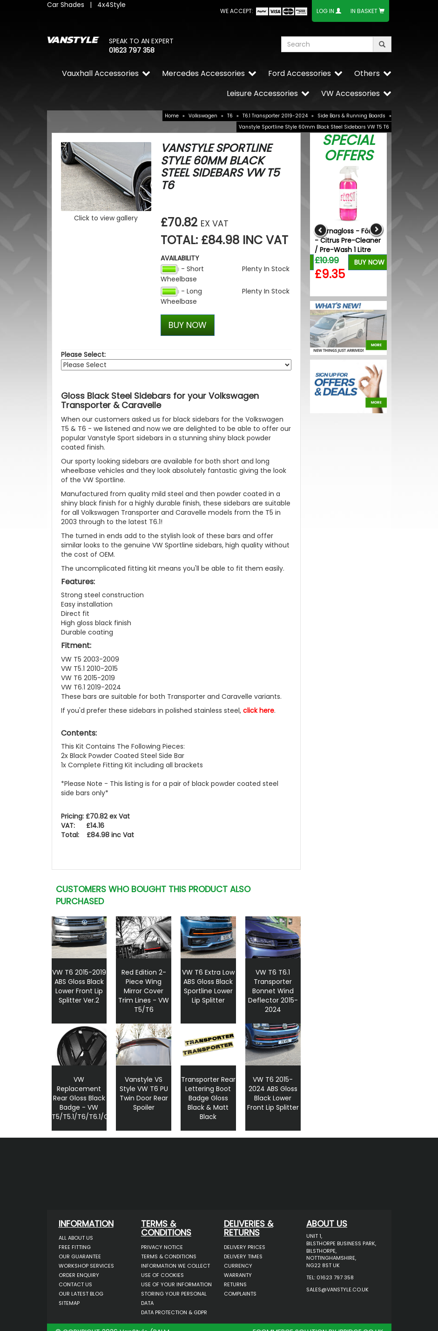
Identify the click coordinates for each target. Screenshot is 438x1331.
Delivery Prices (244, 1247)
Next (376, 230)
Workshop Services (86, 1266)
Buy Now (369, 262)
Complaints (240, 1293)
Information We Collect (175, 1266)
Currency (238, 1266)
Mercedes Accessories (203, 73)
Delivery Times (243, 1256)
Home (172, 115)
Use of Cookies (162, 1275)
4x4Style (111, 4)
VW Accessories (350, 93)
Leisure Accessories (262, 93)
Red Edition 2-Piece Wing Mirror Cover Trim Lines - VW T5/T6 (143, 991)
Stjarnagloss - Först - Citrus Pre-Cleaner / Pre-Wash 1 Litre (348, 240)
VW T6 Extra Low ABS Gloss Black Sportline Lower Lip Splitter (208, 986)
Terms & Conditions (168, 1256)
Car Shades (65, 4)
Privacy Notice (162, 1247)
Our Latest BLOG (81, 1293)
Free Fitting (75, 1247)
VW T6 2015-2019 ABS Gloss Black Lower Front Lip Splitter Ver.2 (79, 986)
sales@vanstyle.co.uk (337, 1289)
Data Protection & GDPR (174, 1312)
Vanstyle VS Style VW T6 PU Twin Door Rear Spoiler (144, 1093)
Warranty (238, 1275)
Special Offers (348, 147)
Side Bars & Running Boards (351, 115)
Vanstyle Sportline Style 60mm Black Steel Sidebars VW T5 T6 (314, 126)
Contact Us (75, 1284)
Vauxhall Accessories (100, 73)
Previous (320, 230)
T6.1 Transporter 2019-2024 (275, 115)
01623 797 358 (132, 50)
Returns (235, 1284)
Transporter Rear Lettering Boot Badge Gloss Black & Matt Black (208, 1098)
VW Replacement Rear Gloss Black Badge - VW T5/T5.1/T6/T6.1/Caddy (88, 1098)
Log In (325, 11)
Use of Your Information (176, 1284)
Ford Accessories (299, 73)
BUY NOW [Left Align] (187, 325)
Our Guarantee (80, 1256)
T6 (230, 115)
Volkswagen (203, 115)
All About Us (76, 1238)
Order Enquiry (79, 1275)
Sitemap (69, 1303)
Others (367, 73)
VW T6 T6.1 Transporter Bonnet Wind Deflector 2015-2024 (273, 991)
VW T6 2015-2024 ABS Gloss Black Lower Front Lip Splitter (273, 1093)
